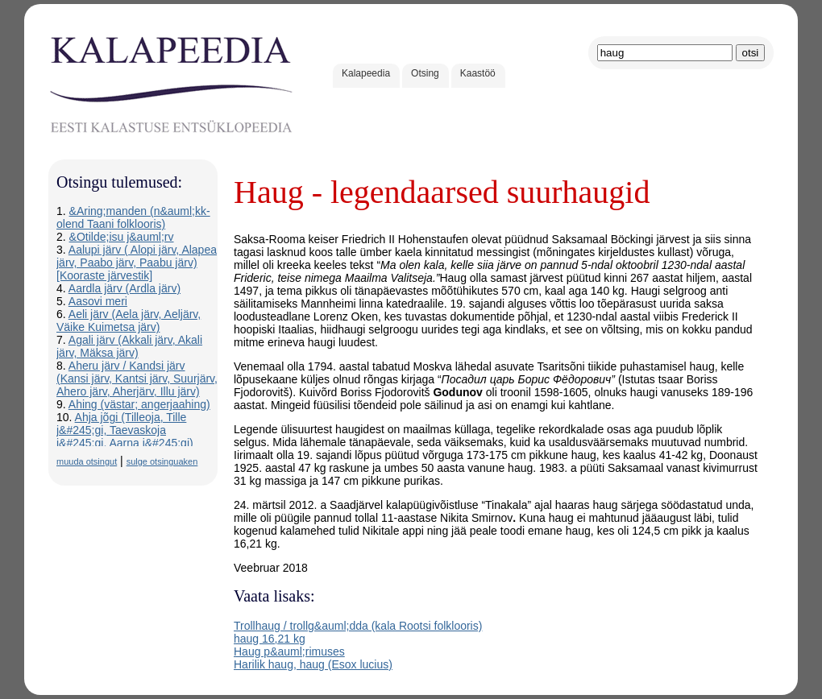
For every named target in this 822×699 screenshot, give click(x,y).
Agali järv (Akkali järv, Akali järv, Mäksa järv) (129, 346)
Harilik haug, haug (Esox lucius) (313, 664)
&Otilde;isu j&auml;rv (121, 236)
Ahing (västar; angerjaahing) (139, 404)
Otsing (425, 73)
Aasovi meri (97, 301)
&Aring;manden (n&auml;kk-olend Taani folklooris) (133, 217)
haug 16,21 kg (269, 638)
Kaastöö (478, 73)
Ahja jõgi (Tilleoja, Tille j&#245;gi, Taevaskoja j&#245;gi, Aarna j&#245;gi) (124, 430)
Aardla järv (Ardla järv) (124, 288)
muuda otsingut (86, 461)
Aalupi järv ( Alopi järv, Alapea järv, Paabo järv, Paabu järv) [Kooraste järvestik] (136, 262)
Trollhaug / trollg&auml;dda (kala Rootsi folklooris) (358, 625)
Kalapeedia (366, 73)
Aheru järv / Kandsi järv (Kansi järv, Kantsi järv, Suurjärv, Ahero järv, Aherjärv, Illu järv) (137, 378)
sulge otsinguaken (162, 461)
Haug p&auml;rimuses (289, 651)
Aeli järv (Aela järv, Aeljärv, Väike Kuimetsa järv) (128, 320)
